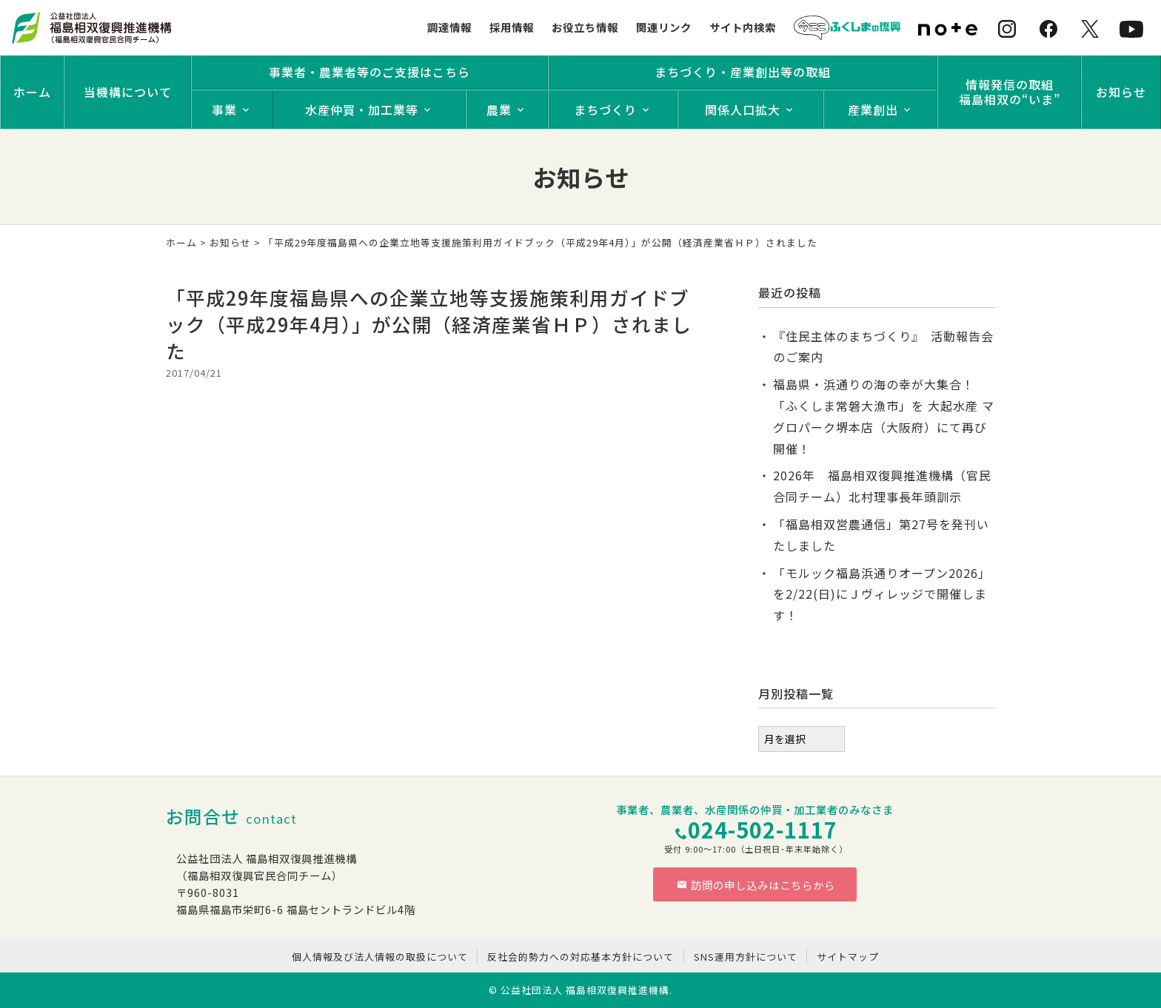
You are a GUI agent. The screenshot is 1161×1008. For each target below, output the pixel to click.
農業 (499, 109)
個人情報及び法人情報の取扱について (380, 957)
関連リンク (664, 27)
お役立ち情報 (585, 27)
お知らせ (1121, 92)
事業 (224, 109)
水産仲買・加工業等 (361, 109)
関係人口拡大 (742, 109)
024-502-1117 (762, 829)
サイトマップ (848, 957)
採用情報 (511, 27)
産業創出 (873, 109)
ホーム (32, 92)
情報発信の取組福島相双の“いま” (1009, 91)
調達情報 (449, 27)
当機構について (128, 92)
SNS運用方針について (745, 957)
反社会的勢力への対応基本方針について (580, 957)
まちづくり (605, 109)
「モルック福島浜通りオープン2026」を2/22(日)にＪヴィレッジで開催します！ (882, 594)
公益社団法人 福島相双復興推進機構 (585, 990)
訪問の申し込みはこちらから (756, 885)
